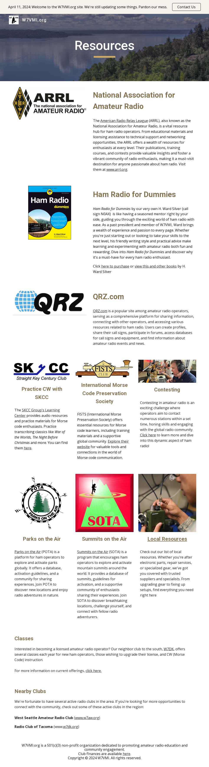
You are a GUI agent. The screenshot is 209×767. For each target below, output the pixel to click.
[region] (104, 7)
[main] (104, 47)
